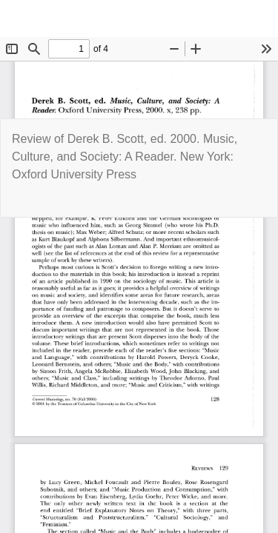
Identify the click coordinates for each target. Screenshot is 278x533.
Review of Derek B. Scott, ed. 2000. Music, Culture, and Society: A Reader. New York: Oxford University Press (124, 157)
